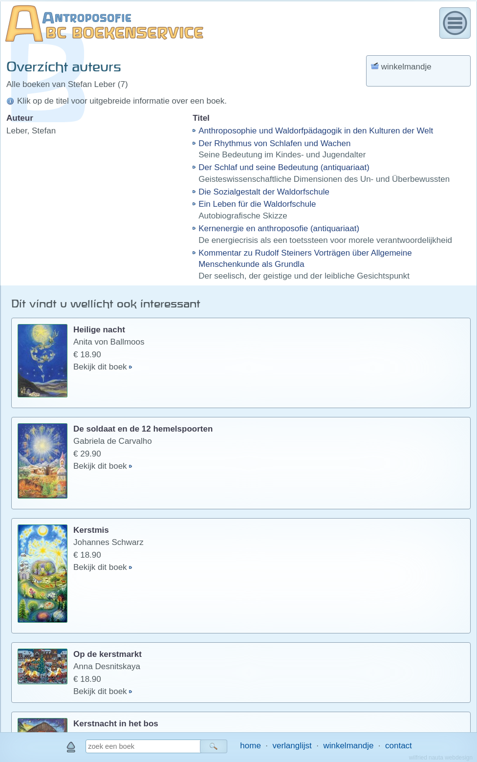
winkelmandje (348, 745)
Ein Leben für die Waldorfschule (257, 204)
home (250, 745)
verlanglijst (291, 745)
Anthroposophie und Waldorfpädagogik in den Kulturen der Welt (315, 130)
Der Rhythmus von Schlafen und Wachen (274, 143)
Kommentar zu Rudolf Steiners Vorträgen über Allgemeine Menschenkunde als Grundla (305, 258)
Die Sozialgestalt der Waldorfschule (263, 191)
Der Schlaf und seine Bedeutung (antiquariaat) (283, 167)
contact (398, 745)
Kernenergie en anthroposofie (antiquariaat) (278, 228)
